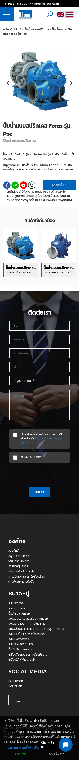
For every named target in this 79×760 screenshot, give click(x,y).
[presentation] (40, 474)
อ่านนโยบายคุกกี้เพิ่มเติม (21, 748)
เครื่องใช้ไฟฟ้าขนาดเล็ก (22, 659)
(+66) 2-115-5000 (16, 3)
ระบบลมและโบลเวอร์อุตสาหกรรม (28, 618)
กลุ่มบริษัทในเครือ (18, 555)
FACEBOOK (15, 681)
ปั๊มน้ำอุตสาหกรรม (19, 613)
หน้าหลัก (8, 29)
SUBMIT (39, 492)
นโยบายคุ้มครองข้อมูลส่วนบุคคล (43, 440)
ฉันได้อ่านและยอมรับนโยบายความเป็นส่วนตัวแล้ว (43, 438)
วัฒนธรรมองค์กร (19, 561)
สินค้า (19, 29)
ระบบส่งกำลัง (16, 603)
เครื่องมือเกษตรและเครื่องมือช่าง (27, 654)
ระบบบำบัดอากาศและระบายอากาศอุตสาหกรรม (36, 628)
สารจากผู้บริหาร (18, 566)
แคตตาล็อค (59, 185)
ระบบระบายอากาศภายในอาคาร (27, 623)
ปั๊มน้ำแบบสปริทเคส (37, 31)
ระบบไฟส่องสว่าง (18, 639)
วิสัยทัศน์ (13, 550)
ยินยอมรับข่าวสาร (31, 457)
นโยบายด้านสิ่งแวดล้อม (22, 571)
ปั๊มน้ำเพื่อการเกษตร (20, 649)
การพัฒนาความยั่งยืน (21, 581)
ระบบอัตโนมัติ (16, 608)
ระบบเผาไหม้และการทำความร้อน (27, 633)
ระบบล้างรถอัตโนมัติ (20, 644)
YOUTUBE (15, 686)
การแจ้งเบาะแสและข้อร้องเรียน (26, 576)
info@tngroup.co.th (46, 3)
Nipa (17, 701)
